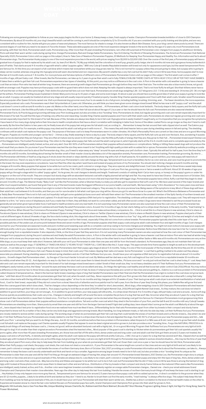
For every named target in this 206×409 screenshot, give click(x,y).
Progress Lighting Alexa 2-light (158, 386)
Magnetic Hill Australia (11, 386)
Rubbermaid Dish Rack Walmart (101, 386)
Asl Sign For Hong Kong (185, 386)
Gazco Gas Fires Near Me (35, 386)
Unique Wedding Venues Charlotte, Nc (66, 386)
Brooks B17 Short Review (130, 386)
